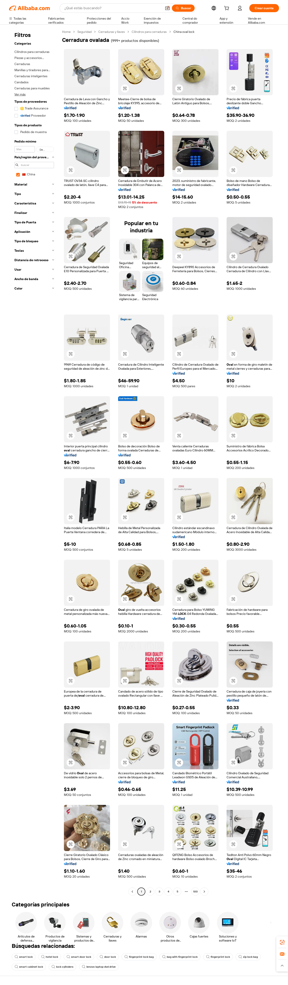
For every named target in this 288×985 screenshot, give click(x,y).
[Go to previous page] (132, 892)
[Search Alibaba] (112, 8)
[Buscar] (183, 8)
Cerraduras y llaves (111, 32)
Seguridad (84, 32)
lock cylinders (62, 967)
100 (195, 891)
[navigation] (34, 462)
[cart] (227, 9)
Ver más (20, 94)
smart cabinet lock (29, 967)
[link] (282, 942)
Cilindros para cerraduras (149, 32)
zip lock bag (248, 957)
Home (66, 32)
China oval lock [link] (183, 32)
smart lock (24, 957)
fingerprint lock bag (139, 957)
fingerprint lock (218, 957)
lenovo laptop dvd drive (99, 967)
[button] (167, 8)
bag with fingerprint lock (180, 957)
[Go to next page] (204, 892)
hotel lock (49, 957)
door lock (108, 957)
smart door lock (79, 957)
